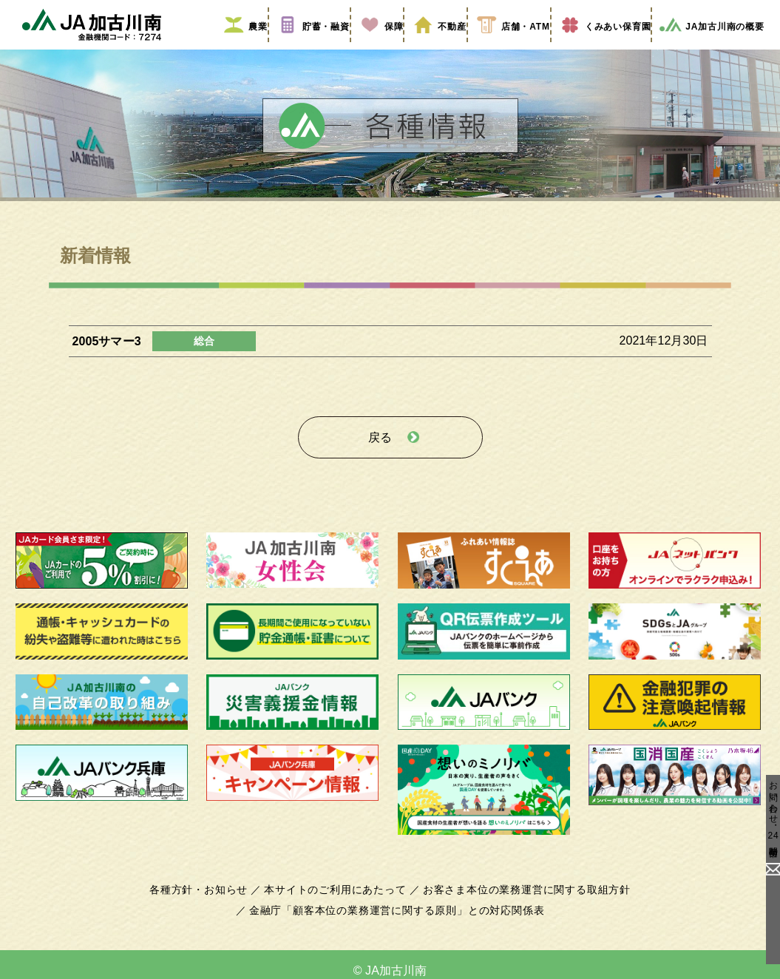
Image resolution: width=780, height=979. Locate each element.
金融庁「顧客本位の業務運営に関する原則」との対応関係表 (396, 921)
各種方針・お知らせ (207, 901)
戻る (380, 452)
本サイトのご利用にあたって (338, 901)
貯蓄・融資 (304, 46)
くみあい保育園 (596, 46)
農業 (236, 46)
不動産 (428, 46)
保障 (371, 46)
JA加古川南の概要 (706, 46)
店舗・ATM (502, 46)
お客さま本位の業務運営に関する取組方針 (521, 901)
